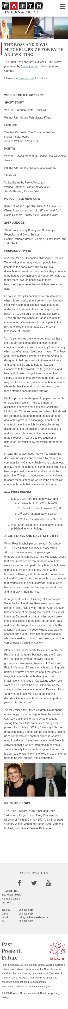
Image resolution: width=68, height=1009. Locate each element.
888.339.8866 (26, 909)
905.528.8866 (26, 913)
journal (29, 66)
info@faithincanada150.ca (33, 917)
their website (26, 78)
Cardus (50, 964)
